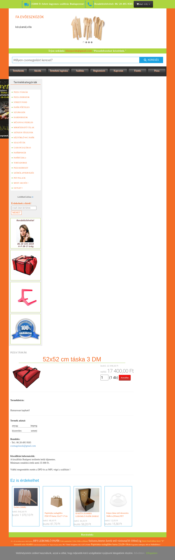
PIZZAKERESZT (20, 167)
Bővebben (139, 553)
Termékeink (18, 70)
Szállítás (80, 70)
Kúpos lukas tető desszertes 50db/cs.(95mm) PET (118, 502)
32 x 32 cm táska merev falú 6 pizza (22, 541)
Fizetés (137, 70)
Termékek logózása (59, 70)
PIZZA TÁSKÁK (20, 92)
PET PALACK (19, 177)
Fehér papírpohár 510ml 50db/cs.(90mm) (74, 541)
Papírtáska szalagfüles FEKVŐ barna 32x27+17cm (56, 502)
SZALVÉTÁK (19, 142)
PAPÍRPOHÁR (19, 152)
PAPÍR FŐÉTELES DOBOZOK (21, 107)
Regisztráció (99, 70)
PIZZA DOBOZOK (21, 97)
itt (32, 197)
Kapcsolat (118, 70)
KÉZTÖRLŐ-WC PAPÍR (23, 137)
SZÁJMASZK (18, 112)
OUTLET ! (17, 188)
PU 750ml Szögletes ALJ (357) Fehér (76, 545)
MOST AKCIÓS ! (20, 182)
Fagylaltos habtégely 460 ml (140, 545)
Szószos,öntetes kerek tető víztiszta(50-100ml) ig (114, 540)
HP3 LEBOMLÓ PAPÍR (46, 540)
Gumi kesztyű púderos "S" (41, 545)
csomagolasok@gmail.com (23, 446)
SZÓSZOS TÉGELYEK (22, 132)
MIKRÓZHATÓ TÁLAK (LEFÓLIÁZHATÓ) (23, 127)
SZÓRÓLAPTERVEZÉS (23, 172)
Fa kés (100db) (26, 498)
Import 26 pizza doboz (56, 545)
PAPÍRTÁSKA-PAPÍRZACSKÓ (19, 157)
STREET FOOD (19, 102)
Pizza (156, 70)
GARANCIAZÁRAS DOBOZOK (21, 147)
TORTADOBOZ (19, 162)
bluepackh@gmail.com (79, 51)
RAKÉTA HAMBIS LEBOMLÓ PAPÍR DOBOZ (87, 503)
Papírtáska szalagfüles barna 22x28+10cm (111, 544)
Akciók (37, 70)
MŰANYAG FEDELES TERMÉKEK (22, 122)
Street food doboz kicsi (151, 541)
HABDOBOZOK (20, 117)
